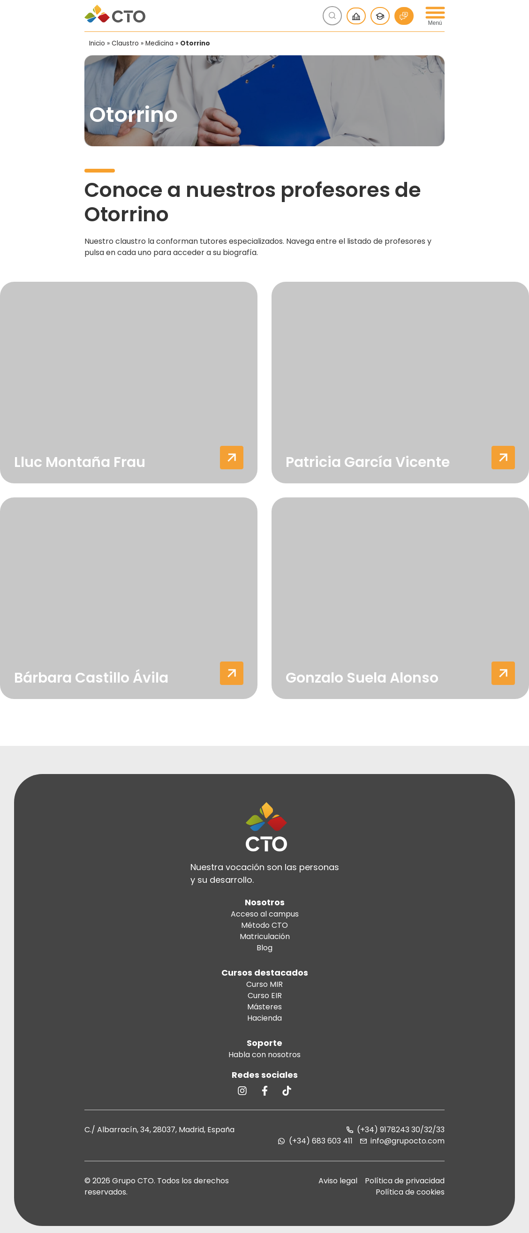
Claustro (125, 43)
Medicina (159, 43)
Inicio (97, 43)
